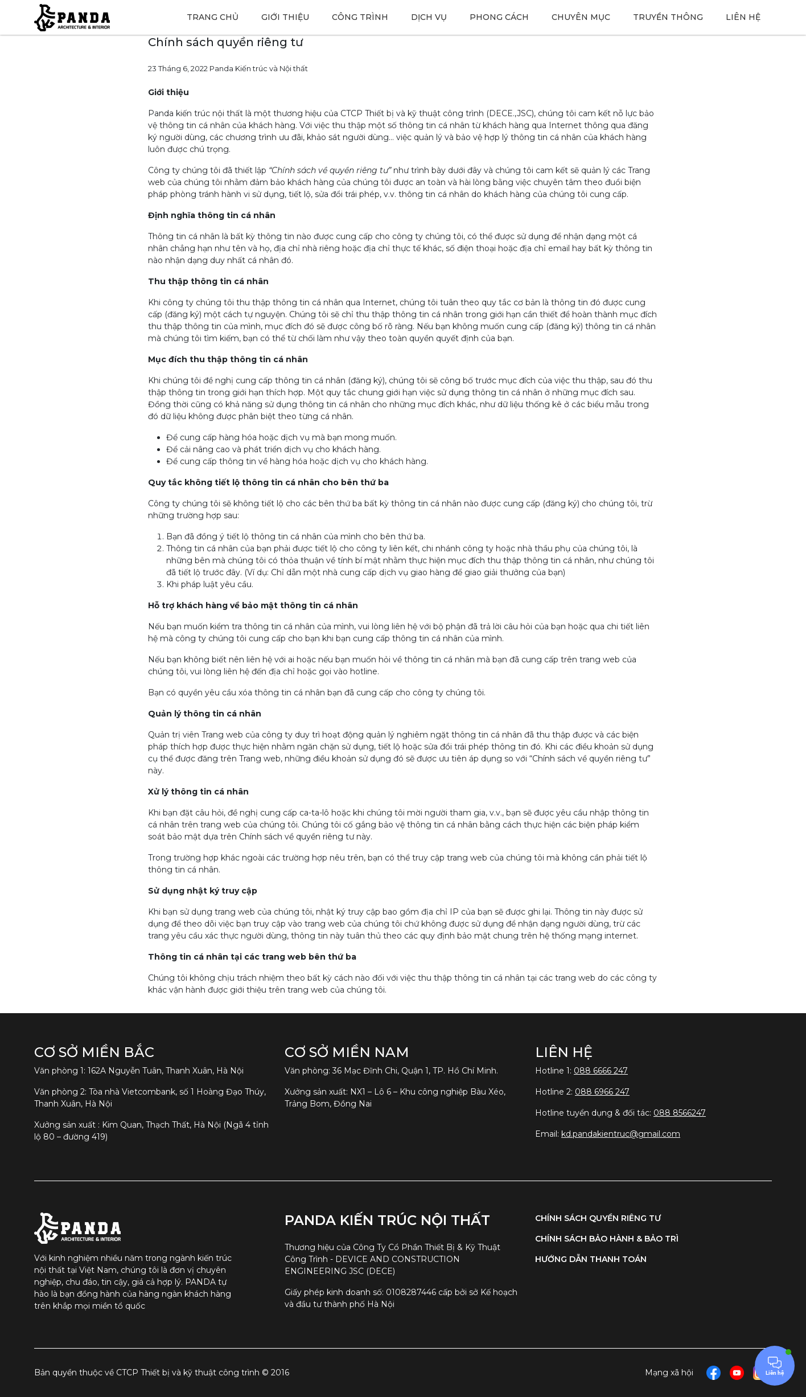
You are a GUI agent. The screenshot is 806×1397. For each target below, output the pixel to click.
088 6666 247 (601, 1071)
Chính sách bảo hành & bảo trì (606, 1239)
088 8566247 (679, 1113)
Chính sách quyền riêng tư (598, 1218)
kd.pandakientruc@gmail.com (620, 1134)
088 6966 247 (602, 1092)
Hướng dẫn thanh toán (591, 1259)
